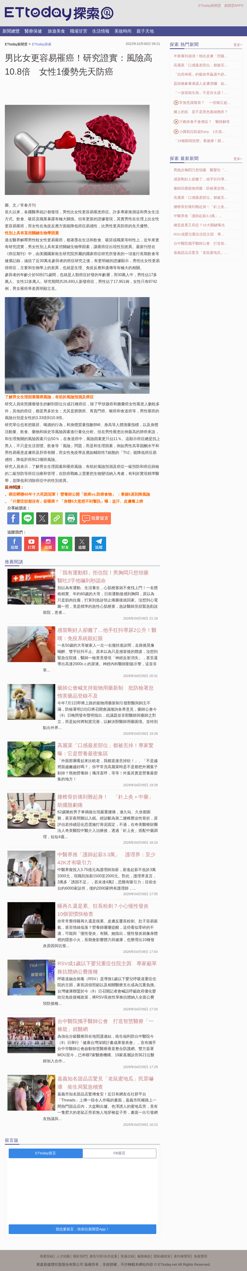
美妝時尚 (123, 31)
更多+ (237, 45)
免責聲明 (200, 1256)
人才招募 (63, 1256)
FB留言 (119, 1153)
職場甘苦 (78, 31)
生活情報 (101, 31)
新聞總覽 (11, 31)
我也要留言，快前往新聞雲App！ (82, 1229)
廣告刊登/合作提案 (103, 1256)
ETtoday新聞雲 (209, 5)
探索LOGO (59, 13)
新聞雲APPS (233, 5)
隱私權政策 (162, 1256)
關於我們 (80, 1256)
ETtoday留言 (45, 1153)
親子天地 (145, 31)
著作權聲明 (182, 1256)
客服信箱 (127, 1256)
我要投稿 (46, 1256)
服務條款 (144, 1256)
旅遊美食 (56, 31)
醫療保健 (33, 31)
